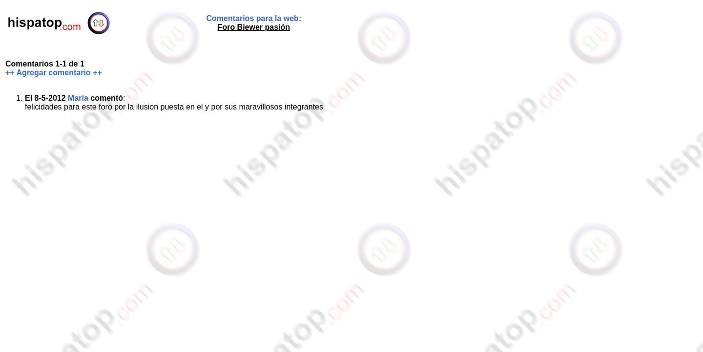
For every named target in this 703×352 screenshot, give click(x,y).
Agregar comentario (54, 72)
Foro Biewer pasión (254, 27)
